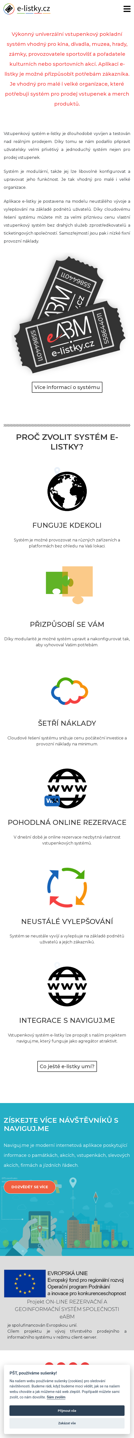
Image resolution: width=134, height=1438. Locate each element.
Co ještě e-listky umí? (67, 1066)
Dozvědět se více (29, 1187)
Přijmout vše (67, 1411)
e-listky (27, 9)
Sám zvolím (56, 1397)
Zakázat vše (67, 1423)
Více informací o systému (67, 387)
